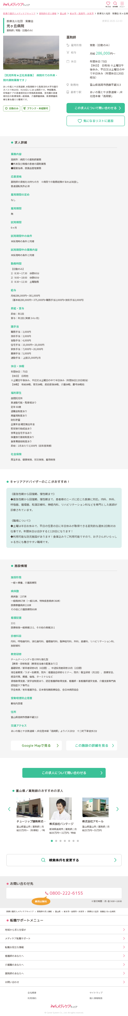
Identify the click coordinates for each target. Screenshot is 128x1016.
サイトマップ (96, 993)
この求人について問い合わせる (98, 108)
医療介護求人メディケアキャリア (19, 13)
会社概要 (32, 993)
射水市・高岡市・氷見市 (82, 13)
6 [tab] (73, 841)
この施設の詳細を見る (94, 745)
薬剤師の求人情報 (47, 13)
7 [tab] (78, 841)
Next (118, 809)
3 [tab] (60, 841)
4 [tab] (64, 841)
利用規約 (32, 998)
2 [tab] (56, 841)
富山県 (63, 13)
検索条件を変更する (78, 860)
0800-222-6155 (57, 894)
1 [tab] (52, 841)
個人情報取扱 (96, 998)
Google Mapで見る (40, 745)
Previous (10, 809)
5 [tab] (69, 841)
